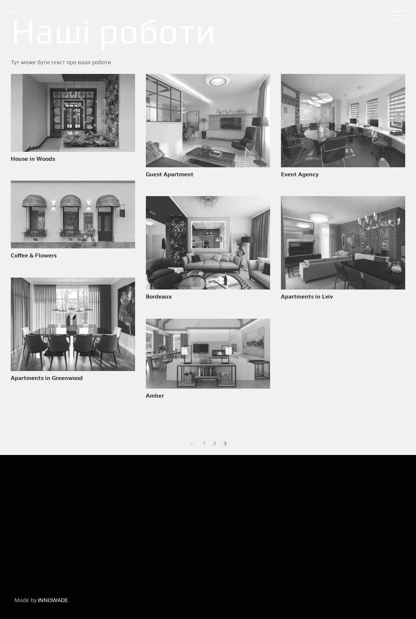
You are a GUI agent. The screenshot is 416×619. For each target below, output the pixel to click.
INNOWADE (53, 600)
